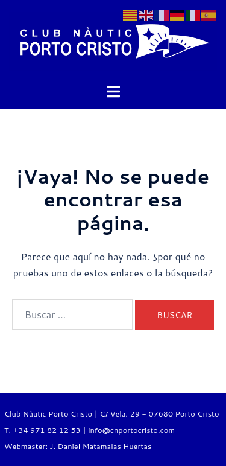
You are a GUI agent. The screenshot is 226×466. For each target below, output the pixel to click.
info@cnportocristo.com (131, 429)
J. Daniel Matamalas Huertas (100, 446)
